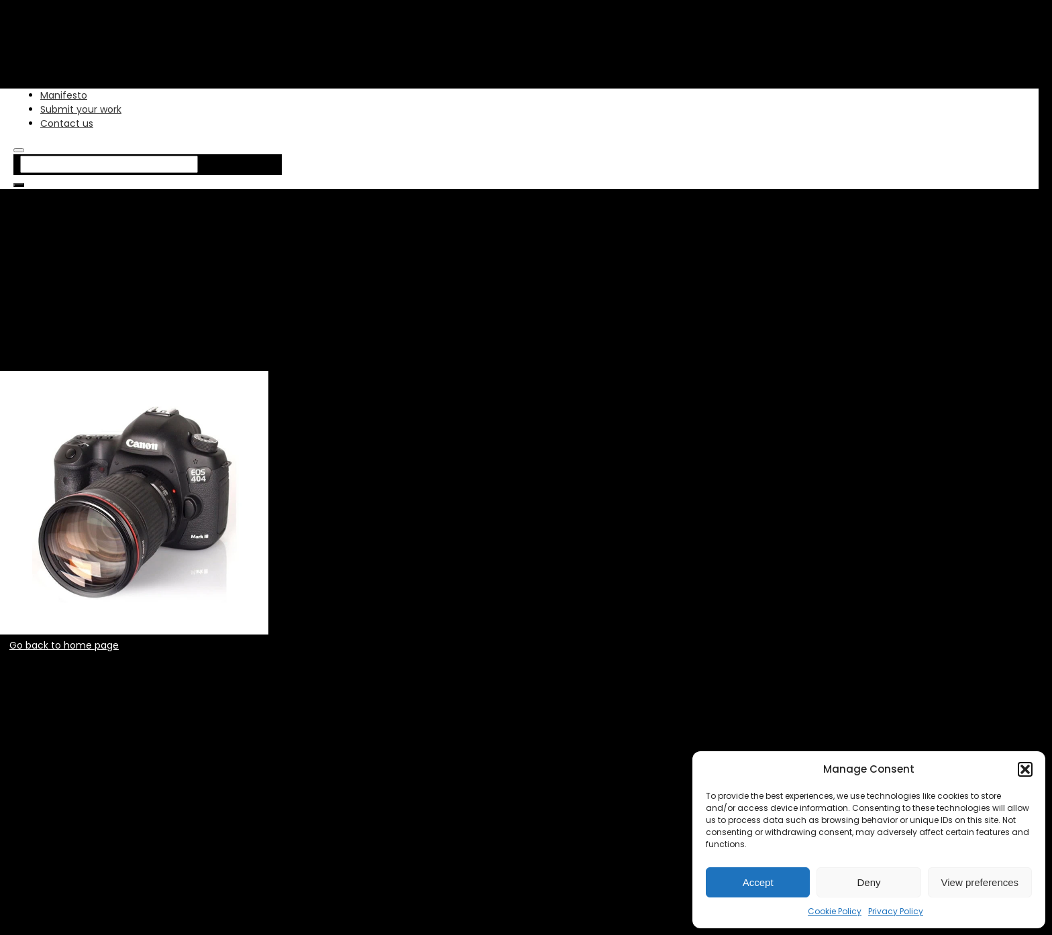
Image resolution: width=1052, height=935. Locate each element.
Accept (758, 882)
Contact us (66, 123)
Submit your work (80, 109)
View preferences (980, 882)
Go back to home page (64, 645)
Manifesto (63, 95)
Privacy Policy (895, 911)
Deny (868, 882)
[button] (1025, 769)
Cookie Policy (834, 911)
